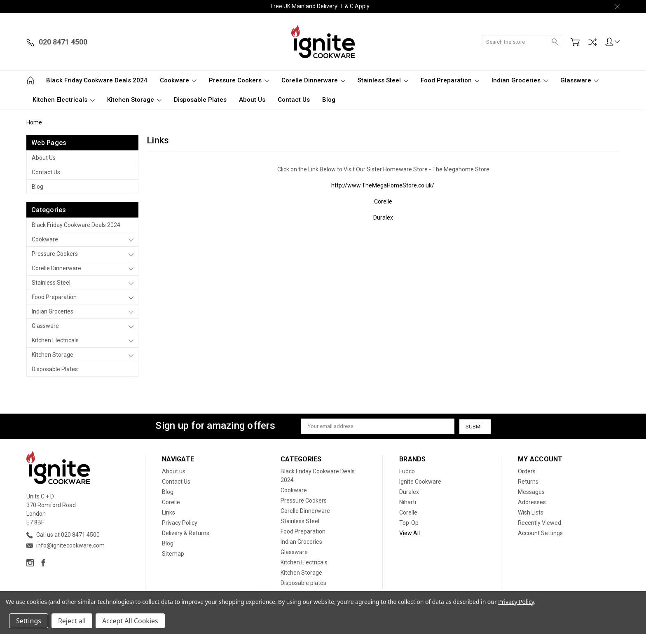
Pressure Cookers (239, 80)
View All (409, 533)
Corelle (383, 201)
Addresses (532, 502)
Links (168, 512)
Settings (28, 620)
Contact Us (294, 99)
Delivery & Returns (185, 533)
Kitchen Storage (134, 99)
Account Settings (540, 533)
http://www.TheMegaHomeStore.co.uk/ (382, 185)
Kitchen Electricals (64, 99)
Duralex (383, 217)
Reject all (72, 620)
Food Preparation (450, 80)
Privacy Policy (179, 522)
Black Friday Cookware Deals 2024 (96, 80)
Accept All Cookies (130, 620)
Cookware (178, 80)
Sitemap (173, 553)
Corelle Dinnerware (313, 80)
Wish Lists (530, 512)
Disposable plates (200, 99)
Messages (531, 492)
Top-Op (409, 522)
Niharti (407, 502)
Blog (328, 99)
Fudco (407, 471)
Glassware (579, 80)
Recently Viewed (539, 522)
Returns (528, 481)
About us (252, 99)
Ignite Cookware (420, 481)
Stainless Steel (383, 80)
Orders (527, 471)
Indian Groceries (520, 80)
